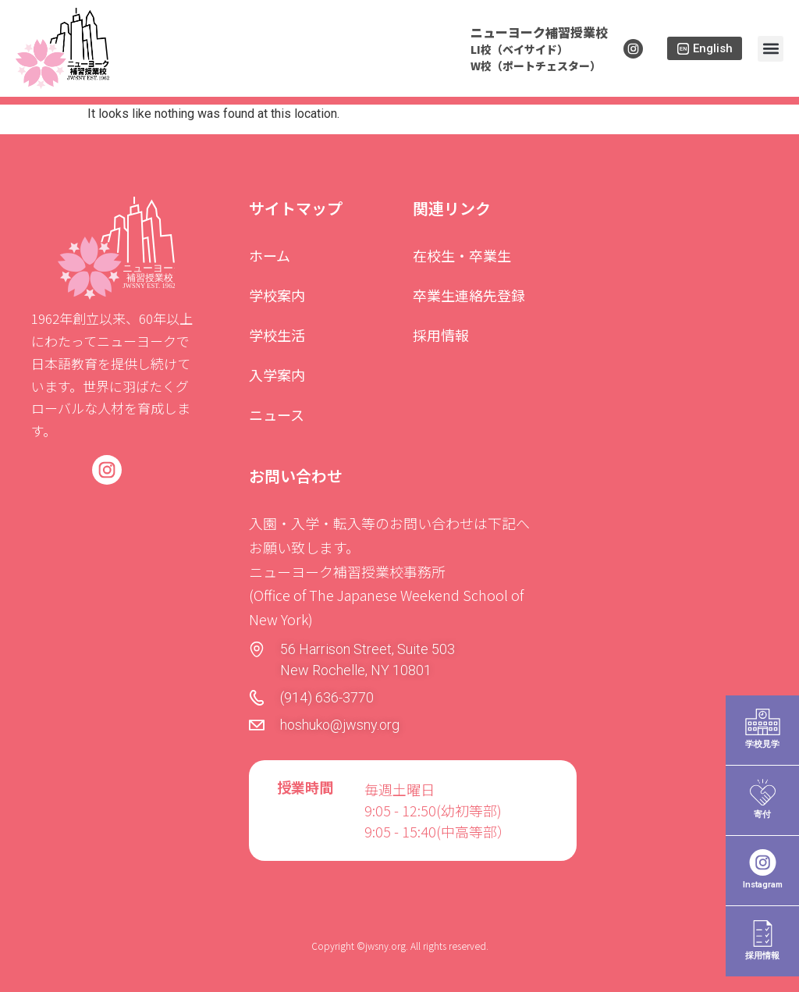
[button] (770, 49)
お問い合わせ (296, 475)
